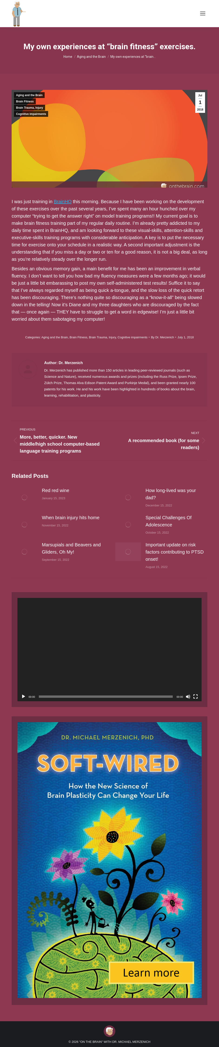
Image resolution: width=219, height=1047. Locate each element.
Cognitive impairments (31, 114)
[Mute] (188, 696)
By (162, 337)
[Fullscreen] (195, 696)
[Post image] (24, 497)
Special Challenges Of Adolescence (169, 521)
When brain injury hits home (71, 517)
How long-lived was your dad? (171, 494)
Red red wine (55, 490)
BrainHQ (63, 201)
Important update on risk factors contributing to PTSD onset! (175, 552)
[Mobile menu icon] (202, 13)
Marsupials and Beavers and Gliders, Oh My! (71, 548)
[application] (109, 649)
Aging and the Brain (29, 95)
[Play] (23, 696)
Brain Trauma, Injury (29, 107)
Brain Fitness (25, 101)
